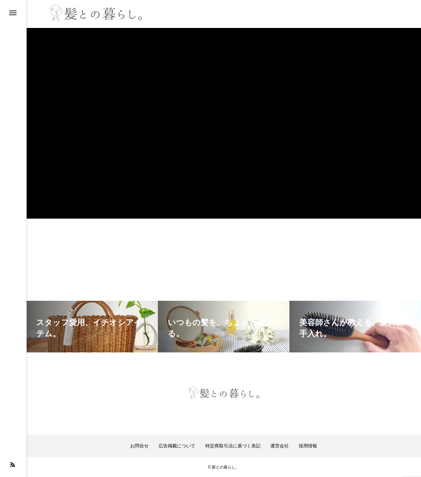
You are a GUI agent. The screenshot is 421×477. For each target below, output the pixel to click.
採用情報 (308, 445)
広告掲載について (177, 445)
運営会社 (279, 445)
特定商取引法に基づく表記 (232, 445)
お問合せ (139, 445)
